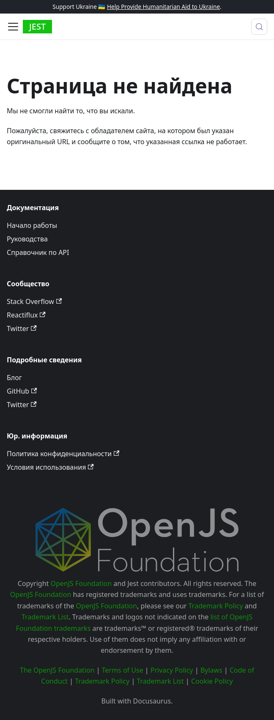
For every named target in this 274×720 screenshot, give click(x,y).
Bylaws (211, 670)
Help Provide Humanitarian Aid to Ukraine (163, 7)
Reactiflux (26, 315)
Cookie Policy (212, 681)
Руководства (27, 239)
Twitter (22, 328)
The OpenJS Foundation (57, 670)
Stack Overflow (34, 301)
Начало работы (32, 225)
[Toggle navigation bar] (13, 26)
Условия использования (50, 467)
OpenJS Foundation (81, 583)
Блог (14, 377)
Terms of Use (122, 670)
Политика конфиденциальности (63, 453)
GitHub (22, 391)
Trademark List (45, 616)
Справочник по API (38, 252)
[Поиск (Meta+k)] (259, 27)
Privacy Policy (172, 670)
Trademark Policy (216, 605)
